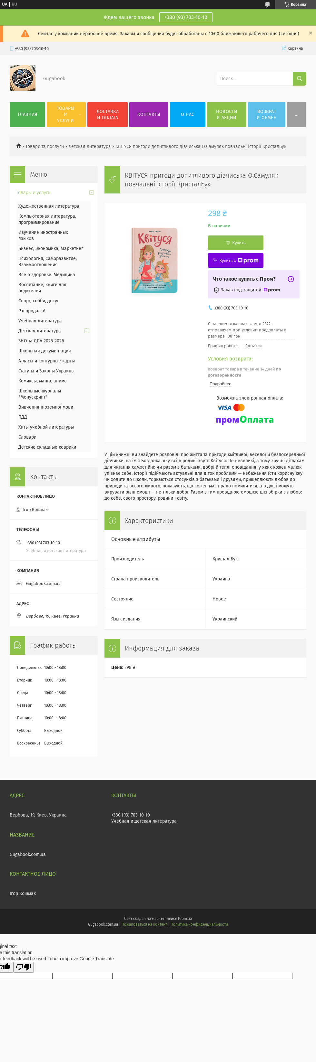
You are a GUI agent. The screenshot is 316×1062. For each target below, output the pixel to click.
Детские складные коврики (47, 447)
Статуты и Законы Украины (46, 371)
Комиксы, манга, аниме (42, 381)
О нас (187, 114)
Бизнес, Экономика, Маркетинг (50, 248)
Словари (27, 437)
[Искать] (299, 79)
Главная (27, 114)
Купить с (238, 261)
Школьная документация (44, 351)
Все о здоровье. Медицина (46, 274)
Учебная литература (40, 321)
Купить (238, 242)
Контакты (148, 114)
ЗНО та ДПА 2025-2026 (41, 341)
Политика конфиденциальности (199, 924)
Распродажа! (31, 311)
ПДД (22, 417)
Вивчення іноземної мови (45, 407)
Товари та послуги (44, 146)
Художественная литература (48, 206)
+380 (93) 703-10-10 (185, 17)
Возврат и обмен (267, 114)
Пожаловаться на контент (144, 924)
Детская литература (90, 146)
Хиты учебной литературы (46, 427)
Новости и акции (226, 114)
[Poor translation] (23, 967)
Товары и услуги (65, 114)
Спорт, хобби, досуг (38, 301)
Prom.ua (185, 918)
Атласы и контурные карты (46, 361)
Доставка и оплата (108, 114)
